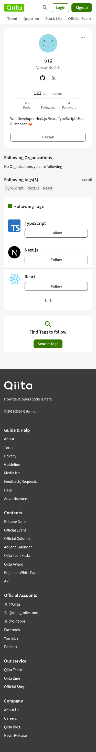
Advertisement (16, 498)
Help (8, 490)
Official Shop (14, 686)
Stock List (53, 18)
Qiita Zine (12, 678)
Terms (9, 447)
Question (31, 18)
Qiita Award (13, 564)
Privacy (10, 455)
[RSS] (53, 78)
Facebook (12, 629)
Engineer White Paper (22, 572)
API (6, 581)
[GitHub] (42, 78)
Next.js (33, 187)
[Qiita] (14, 8)
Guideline (12, 464)
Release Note (15, 521)
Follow (48, 137)
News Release (15, 735)
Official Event (79, 18)
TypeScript (15, 187)
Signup (82, 7)
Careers (10, 718)
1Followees (48, 105)
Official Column (17, 538)
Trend (12, 18)
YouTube (11, 638)
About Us (11, 709)
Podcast (10, 646)
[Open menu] (83, 37)
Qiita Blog (12, 726)
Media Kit (12, 472)
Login (61, 7)
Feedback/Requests (20, 481)
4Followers (69, 105)
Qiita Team (13, 669)
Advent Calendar (18, 546)
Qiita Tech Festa (17, 555)
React (47, 187)
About (9, 438)
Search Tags (48, 343)
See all (87, 179)
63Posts (27, 105)
